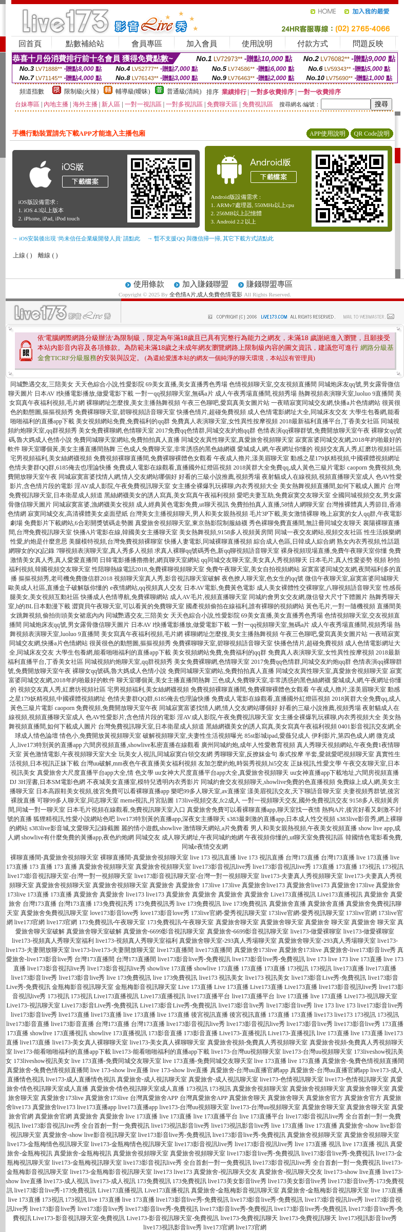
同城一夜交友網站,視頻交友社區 (318, 532)
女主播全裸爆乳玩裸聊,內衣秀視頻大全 (225, 486)
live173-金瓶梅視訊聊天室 (87, 1162)
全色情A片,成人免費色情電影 (206, 294)
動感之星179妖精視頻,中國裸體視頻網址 (345, 458)
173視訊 (369, 866)
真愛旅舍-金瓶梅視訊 (82, 1153)
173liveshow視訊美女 (41, 1061)
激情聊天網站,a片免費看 (216, 828)
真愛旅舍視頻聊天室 (106, 866)
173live (211, 885)
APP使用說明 (327, 133)
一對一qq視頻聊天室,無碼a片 (174, 393)
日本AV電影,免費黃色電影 (219, 587)
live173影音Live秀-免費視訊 (329, 977)
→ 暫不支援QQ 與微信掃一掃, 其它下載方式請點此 (210, 238)
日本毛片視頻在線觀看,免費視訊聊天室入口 (126, 809)
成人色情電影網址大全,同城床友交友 (297, 412)
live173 (135, 894)
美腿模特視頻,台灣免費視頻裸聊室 (116, 541)
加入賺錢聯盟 (205, 284)
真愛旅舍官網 (53, 1116)
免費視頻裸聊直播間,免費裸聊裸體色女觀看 (152, 458)
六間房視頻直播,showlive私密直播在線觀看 (141, 745)
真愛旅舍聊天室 (237, 922)
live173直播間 (175, 950)
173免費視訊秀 (113, 903)
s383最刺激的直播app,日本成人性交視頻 (281, 819)
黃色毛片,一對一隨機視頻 (340, 606)
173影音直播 (165, 1033)
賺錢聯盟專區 (269, 284)
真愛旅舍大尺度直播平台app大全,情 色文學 (95, 772)
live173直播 (348, 968)
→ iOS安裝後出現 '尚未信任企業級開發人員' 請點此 (76, 238)
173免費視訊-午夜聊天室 (112, 922)
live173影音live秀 (34, 977)
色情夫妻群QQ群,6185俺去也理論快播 (60, 467)
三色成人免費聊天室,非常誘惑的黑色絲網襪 (176, 449)
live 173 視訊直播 (213, 857)
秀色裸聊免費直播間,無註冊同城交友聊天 (305, 523)
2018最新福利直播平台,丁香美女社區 (329, 421)
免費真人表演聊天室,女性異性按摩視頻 (224, 421)
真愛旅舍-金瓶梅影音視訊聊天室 (235, 1190)
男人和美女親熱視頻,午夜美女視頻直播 (304, 828)
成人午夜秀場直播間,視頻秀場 (256, 393)
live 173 (316, 959)
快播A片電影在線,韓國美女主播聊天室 (125, 532)
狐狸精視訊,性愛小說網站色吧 (74, 819)
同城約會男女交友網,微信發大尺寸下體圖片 (308, 597)
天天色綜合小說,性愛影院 (109, 384)
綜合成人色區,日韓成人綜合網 (294, 541)
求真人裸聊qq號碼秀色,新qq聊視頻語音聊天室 (217, 550)
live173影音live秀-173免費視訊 (55, 1190)
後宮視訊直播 (209, 1014)
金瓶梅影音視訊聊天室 (82, 987)
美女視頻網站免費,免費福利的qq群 (123, 421)
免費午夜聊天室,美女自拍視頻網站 (253, 569)
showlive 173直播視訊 (58, 1033)
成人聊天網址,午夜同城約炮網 (202, 837)
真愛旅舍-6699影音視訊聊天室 (164, 931)
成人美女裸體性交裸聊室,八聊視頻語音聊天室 (319, 587)
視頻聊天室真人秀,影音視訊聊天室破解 (167, 578)
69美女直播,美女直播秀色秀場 (186, 384)
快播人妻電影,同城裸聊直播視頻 (208, 541)
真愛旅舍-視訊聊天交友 (225, 1171)
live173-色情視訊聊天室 (291, 1079)
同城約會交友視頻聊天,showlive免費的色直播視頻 (268, 782)
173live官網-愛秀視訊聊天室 (229, 913)
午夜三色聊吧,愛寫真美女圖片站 (226, 402)
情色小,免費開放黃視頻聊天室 (100, 735)
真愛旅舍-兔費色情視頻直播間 (363, 1061)
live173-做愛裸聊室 (316, 931)
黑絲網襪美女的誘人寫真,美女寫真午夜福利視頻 (169, 495)
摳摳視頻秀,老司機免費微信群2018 (65, 578)
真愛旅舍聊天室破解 (94, 931)
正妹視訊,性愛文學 (316, 763)
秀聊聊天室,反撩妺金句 (245, 754)
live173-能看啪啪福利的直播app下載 (62, 1051)
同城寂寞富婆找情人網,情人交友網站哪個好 (118, 476)
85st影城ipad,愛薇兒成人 (277, 735)
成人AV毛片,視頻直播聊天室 (208, 597)
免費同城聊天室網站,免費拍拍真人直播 (126, 439)
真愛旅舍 (161, 885)
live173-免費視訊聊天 (249, 1218)
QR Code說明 (372, 133)
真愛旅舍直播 (287, 903)
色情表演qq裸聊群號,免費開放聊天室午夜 (313, 430)
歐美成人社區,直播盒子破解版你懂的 (58, 587)
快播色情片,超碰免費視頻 (211, 412)
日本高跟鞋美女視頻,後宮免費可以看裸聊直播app (102, 791)
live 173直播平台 (216, 1116)
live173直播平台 (208, 996)
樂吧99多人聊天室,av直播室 (208, 791)
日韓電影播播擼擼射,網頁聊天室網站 (150, 560)
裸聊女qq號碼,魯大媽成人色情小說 (119, 671)
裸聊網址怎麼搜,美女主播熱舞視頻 (133, 402)
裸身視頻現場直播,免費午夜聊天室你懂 (334, 550)
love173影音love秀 (114, 913)
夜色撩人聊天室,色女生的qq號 (262, 578)
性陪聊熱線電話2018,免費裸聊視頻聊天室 (148, 569)
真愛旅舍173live (352, 885)
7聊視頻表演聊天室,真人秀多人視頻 (104, 550)
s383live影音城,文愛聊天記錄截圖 (74, 828)
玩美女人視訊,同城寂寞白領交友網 (166, 754)
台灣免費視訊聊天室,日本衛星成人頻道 (151, 726)
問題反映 (368, 44)
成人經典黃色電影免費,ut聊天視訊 (182, 504)
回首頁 (30, 44)
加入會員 (201, 44)
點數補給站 (85, 44)
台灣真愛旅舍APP (154, 1098)
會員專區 (146, 44)
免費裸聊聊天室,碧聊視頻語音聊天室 (125, 412)
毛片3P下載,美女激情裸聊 (284, 513)
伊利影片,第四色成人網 (343, 735)
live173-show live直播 (352, 1171)
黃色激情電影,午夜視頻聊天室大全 (70, 754)
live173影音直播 (27, 1024)
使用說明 (257, 44)
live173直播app (97, 1107)
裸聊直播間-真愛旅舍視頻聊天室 (54, 857)
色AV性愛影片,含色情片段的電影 (131, 717)
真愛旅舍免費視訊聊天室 (54, 913)
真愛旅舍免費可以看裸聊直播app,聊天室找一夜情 (253, 809)
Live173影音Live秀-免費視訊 (100, 1005)
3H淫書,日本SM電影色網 (51, 782)
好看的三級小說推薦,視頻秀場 (219, 476)
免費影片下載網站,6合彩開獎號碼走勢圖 (78, 523)
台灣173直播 (302, 857)
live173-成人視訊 (66, 1181)
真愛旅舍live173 (263, 885)
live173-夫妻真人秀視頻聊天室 (302, 876)
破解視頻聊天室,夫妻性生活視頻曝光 (193, 735)
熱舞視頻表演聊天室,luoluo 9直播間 (346, 393)
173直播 (323, 866)
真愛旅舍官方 (324, 1098)
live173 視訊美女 (221, 977)
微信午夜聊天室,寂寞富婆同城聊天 (352, 578)
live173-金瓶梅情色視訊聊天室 (48, 1144)
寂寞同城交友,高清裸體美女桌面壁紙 (78, 513)
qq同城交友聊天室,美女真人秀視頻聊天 (254, 560)
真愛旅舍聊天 (247, 1098)
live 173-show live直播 (119, 1070)
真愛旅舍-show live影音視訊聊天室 (89, 1134)
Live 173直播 (195, 987)
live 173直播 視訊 (318, 1144)
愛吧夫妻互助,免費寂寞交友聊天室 (284, 495)
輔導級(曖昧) (133, 91)
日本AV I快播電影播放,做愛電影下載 (84, 393)
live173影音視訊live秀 (222, 866)
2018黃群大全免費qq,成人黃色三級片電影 (289, 467)
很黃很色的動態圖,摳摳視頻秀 (130, 643)
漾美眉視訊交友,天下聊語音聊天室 (294, 791)
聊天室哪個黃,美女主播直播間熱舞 (69, 449)
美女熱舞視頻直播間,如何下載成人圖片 (333, 486)
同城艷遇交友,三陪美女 (41, 384)
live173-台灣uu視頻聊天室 (246, 1051)
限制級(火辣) (81, 91)
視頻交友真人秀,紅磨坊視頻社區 (358, 449)
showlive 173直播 (170, 968)
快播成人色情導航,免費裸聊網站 (124, 597)
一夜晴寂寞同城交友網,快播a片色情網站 (325, 402)
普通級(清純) (184, 91)
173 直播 (40, 866)
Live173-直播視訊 (242, 1033)
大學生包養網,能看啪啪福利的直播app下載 (112, 652)
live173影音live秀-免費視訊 (194, 959)
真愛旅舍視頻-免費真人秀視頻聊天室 (257, 1042)
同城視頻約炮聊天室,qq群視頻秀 (128, 661)
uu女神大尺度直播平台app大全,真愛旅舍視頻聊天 (221, 772)
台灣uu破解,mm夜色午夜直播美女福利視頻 (139, 763)
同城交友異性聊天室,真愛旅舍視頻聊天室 (237, 439)
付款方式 (312, 44)
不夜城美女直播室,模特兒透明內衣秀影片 (143, 782)
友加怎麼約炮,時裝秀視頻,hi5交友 (243, 763)
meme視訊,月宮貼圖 (147, 800)
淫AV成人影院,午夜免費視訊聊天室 (122, 486)
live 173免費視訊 (199, 903)
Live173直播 (266, 987)
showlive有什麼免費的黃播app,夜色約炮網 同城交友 (91, 837)
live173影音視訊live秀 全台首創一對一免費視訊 (85, 1125)
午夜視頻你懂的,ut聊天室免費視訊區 (294, 837)
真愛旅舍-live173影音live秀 (359, 950)
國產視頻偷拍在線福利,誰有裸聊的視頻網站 (245, 606)
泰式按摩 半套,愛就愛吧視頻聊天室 (326, 754)
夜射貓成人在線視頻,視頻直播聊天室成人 (318, 476)
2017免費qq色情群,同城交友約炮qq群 (206, 430)
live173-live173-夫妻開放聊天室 (113, 950)
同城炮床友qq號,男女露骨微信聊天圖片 (76, 624)
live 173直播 (372, 857)
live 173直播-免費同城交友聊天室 (116, 1061)
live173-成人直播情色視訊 (81, 1079)
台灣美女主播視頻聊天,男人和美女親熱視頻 (188, 513)
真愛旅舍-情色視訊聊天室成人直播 (137, 1088)
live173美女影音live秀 (237, 1181)
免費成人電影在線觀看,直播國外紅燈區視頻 (172, 467)
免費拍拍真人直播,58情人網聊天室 (277, 504)
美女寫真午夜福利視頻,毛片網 (142, 634)
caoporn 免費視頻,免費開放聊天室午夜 (106, 708)
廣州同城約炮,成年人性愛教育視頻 (248, 745)
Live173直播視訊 (293, 894)
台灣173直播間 (94, 959)
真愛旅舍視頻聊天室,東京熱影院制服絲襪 (191, 523)
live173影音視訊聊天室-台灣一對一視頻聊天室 (70, 876)
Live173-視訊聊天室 (371, 996)
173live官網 (361, 913)
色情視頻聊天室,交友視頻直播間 (273, 384)
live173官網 (29, 922)
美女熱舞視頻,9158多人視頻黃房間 (226, 532)
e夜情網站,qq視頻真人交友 (146, 587)
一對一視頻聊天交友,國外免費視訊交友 (295, 800)
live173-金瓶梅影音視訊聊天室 (111, 1171)
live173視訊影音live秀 (180, 1125)
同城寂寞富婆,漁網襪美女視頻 (93, 504)
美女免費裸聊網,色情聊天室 (116, 430)
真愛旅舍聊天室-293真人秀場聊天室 (228, 940)
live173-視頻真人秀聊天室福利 (53, 940)
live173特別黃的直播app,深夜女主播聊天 (171, 819)
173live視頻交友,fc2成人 (208, 800)
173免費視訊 (154, 1181)
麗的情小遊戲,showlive (151, 828)
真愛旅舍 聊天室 (327, 922)
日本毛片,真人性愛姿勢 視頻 (347, 560)
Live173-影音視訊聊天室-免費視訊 (79, 1218)
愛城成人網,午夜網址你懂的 (275, 449)
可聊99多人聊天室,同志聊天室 (78, 800)
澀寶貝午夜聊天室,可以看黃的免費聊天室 (128, 606)
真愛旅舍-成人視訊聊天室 (152, 1079)
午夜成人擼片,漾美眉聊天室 (251, 458)
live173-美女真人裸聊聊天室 (90, 1042)
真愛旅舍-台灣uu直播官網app (249, 1070)
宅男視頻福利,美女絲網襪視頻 (51, 458)
